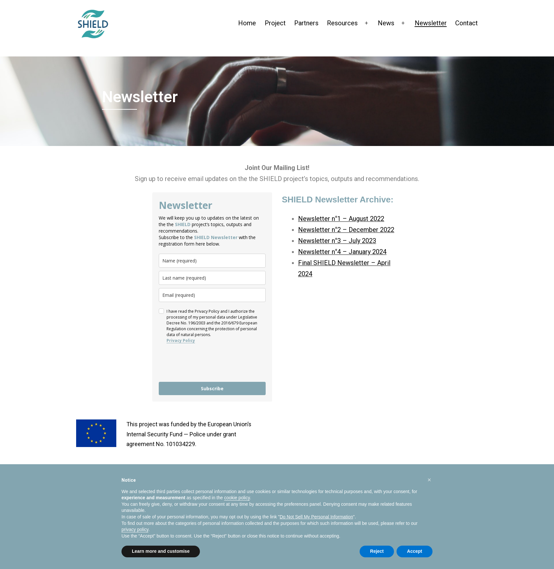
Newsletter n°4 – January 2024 (342, 252)
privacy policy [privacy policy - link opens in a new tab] (134, 529)
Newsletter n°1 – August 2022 (341, 219)
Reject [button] (377, 551)
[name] (212, 261)
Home (247, 23)
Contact (466, 23)
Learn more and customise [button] (161, 551)
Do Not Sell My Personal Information (316, 516)
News (386, 23)
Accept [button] (414, 551)
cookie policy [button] (237, 497)
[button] (429, 480)
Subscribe (212, 388)
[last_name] (212, 278)
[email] (212, 295)
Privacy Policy (181, 340)
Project (275, 23)
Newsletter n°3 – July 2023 (337, 241)
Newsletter (431, 23)
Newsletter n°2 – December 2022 (346, 230)
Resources (342, 23)
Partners (306, 23)
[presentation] (208, 362)
